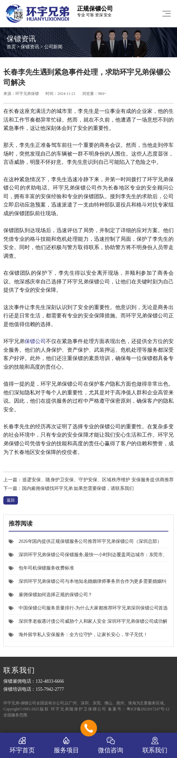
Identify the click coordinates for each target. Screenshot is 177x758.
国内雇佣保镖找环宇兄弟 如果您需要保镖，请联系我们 (78, 488)
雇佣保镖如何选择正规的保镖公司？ (50, 594)
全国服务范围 (15, 715)
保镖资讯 (30, 46)
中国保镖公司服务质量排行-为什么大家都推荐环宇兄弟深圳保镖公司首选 (88, 607)
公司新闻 (53, 46)
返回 (11, 500)
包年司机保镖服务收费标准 (41, 568)
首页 (11, 46)
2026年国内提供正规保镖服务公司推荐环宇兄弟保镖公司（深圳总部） (85, 541)
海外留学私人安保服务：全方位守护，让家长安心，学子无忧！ (78, 634)
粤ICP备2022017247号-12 (148, 709)
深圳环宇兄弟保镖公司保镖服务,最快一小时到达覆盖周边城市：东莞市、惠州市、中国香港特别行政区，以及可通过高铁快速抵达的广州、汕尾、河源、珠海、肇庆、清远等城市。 (88, 557)
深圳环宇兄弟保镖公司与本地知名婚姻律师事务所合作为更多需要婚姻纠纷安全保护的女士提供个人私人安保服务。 (87, 583)
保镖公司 (35, 341)
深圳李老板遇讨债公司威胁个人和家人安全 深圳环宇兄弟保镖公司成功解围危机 (88, 623)
